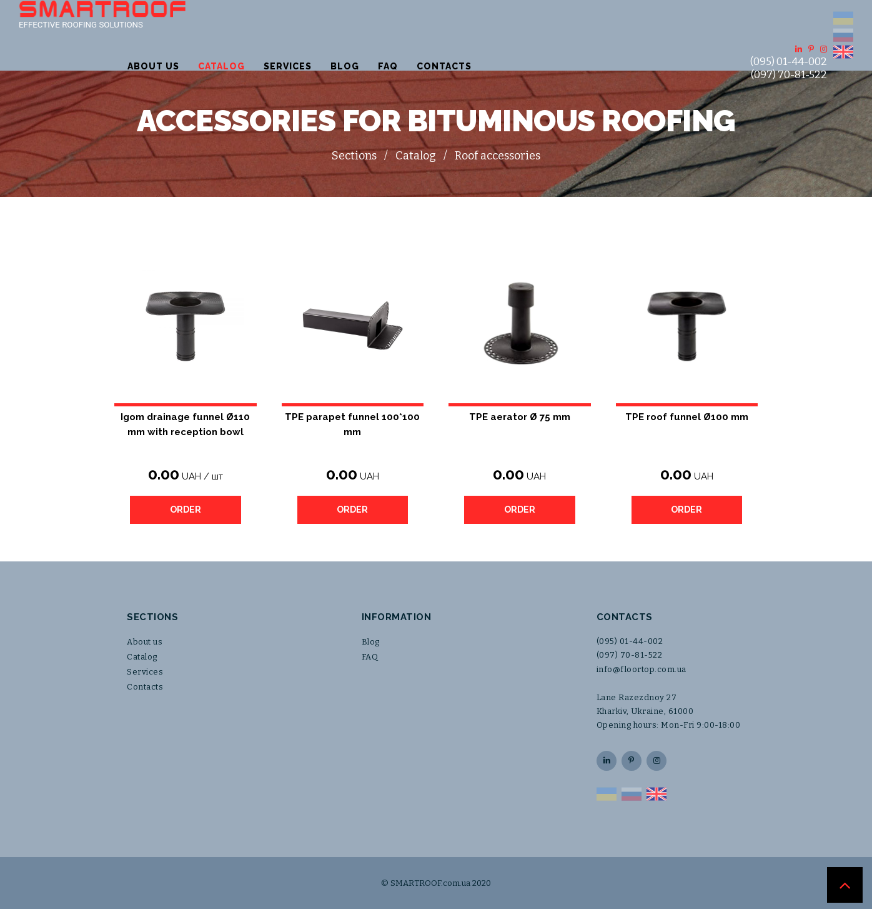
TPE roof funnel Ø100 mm (686, 417)
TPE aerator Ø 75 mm (519, 417)
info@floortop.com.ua (641, 669)
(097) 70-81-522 (789, 43)
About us (313, 35)
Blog (504, 35)
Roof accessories (497, 156)
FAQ (547, 35)
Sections (354, 156)
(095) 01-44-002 (788, 30)
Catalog (380, 35)
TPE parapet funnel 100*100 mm (352, 424)
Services (447, 35)
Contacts (603, 35)
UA (843, 18)
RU (843, 35)
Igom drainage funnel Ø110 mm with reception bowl (185, 424)
